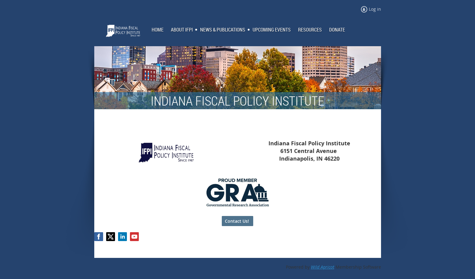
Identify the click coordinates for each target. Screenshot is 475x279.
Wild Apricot (322, 267)
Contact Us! (237, 221)
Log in (375, 9)
